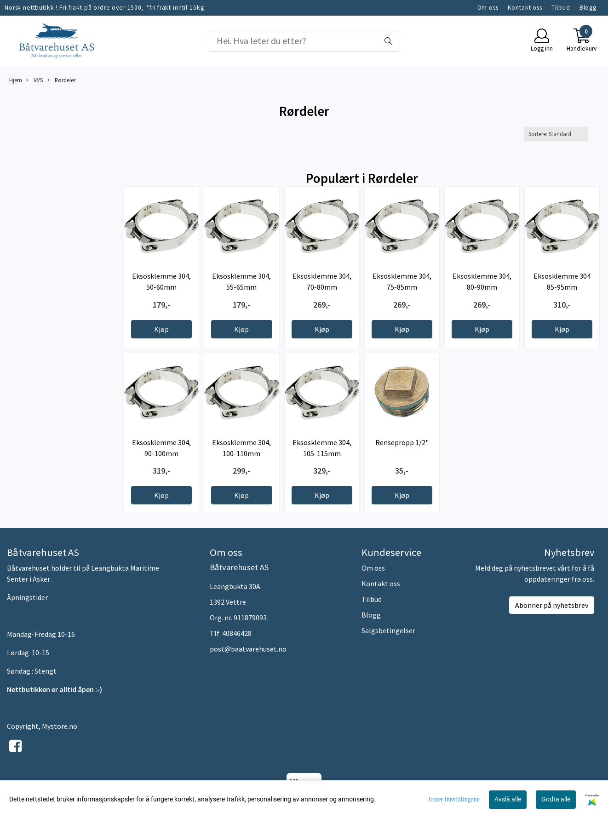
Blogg (588, 7)
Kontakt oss (525, 7)
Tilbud (560, 7)
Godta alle (555, 799)
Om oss (488, 7)
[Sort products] (556, 134)
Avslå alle (507, 799)
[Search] (304, 41)
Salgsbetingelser (388, 630)
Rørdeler (61, 80)
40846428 (237, 633)
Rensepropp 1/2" (402, 442)
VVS (34, 80)
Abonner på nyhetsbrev (551, 605)
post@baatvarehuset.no (248, 648)
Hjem (15, 80)
